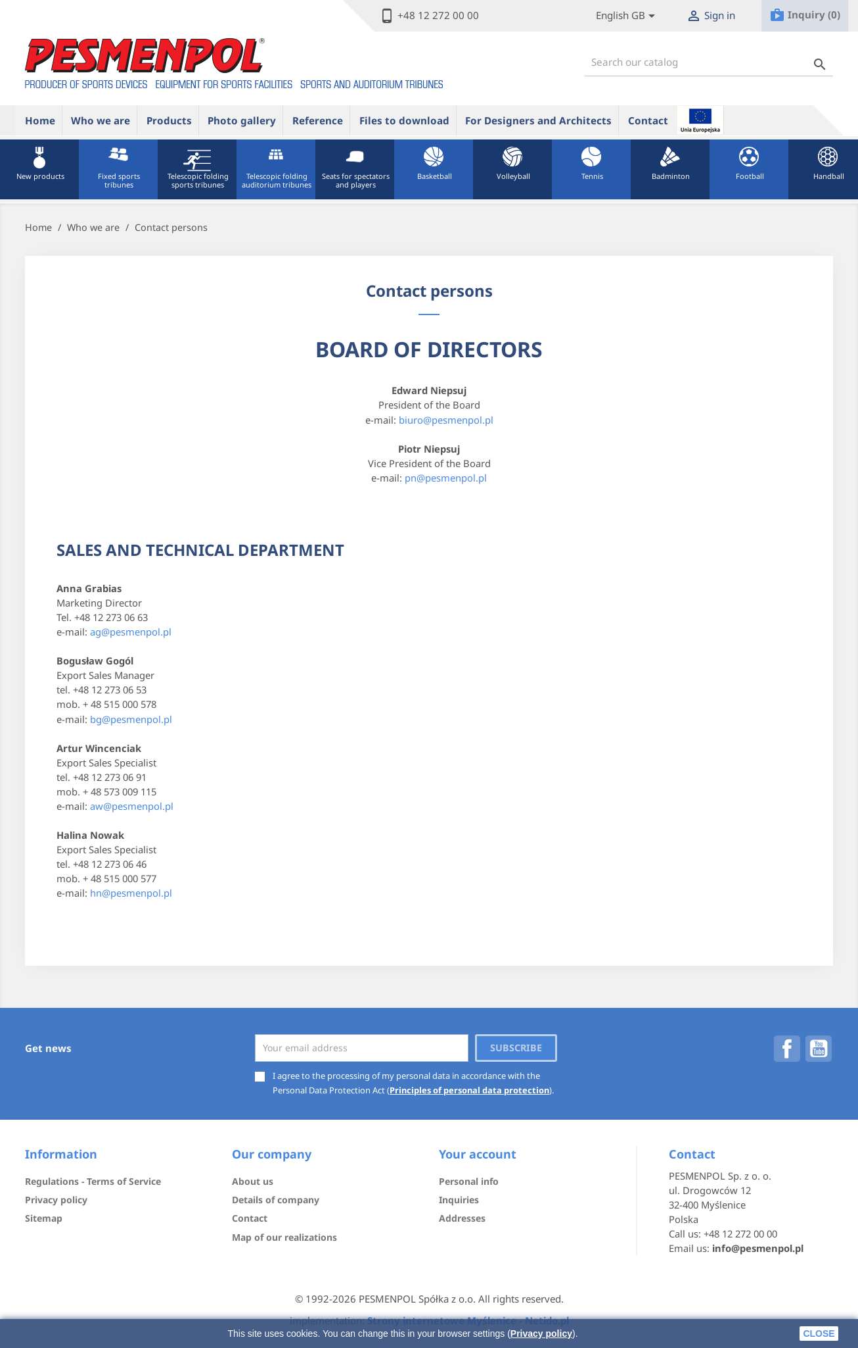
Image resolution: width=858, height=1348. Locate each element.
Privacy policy (541, 1333)
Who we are (100, 120)
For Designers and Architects (538, 120)
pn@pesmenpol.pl (446, 477)
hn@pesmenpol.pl (131, 892)
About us (252, 1181)
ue (700, 119)
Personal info (469, 1181)
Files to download (404, 120)
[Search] (709, 62)
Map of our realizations (284, 1237)
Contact (648, 120)
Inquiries (459, 1199)
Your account (477, 1154)
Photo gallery (242, 120)
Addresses (462, 1218)
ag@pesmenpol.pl (130, 631)
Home (40, 120)
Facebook (787, 1049)
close (818, 1333)
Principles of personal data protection (469, 1090)
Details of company (275, 1199)
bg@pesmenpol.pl (131, 719)
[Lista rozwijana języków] (628, 16)
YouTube (818, 1049)
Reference (317, 120)
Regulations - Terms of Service (93, 1181)
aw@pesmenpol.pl (131, 805)
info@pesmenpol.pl (757, 1248)
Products (169, 120)
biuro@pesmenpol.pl (446, 419)
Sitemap (43, 1218)
